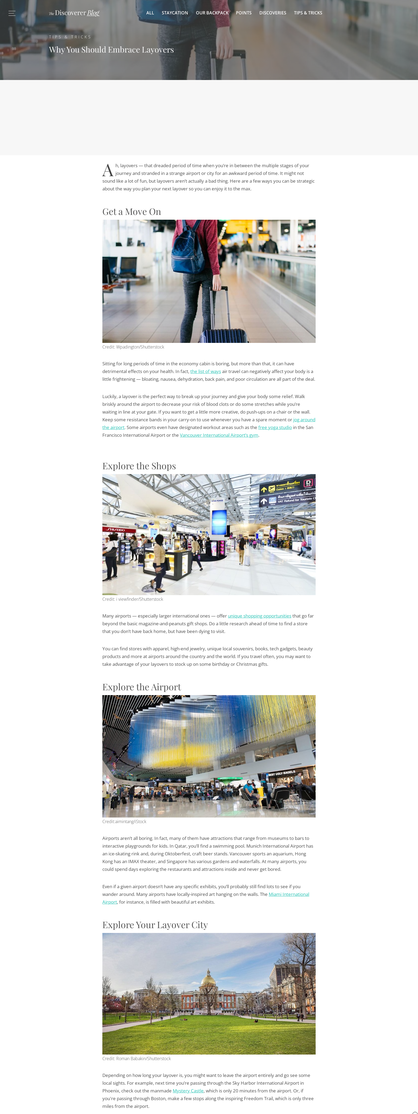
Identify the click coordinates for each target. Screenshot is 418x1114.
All (150, 13)
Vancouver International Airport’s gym (219, 435)
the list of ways (205, 371)
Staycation (175, 13)
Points (244, 13)
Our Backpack (212, 13)
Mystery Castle (188, 1091)
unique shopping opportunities (259, 616)
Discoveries (272, 13)
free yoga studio (275, 427)
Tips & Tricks (308, 13)
